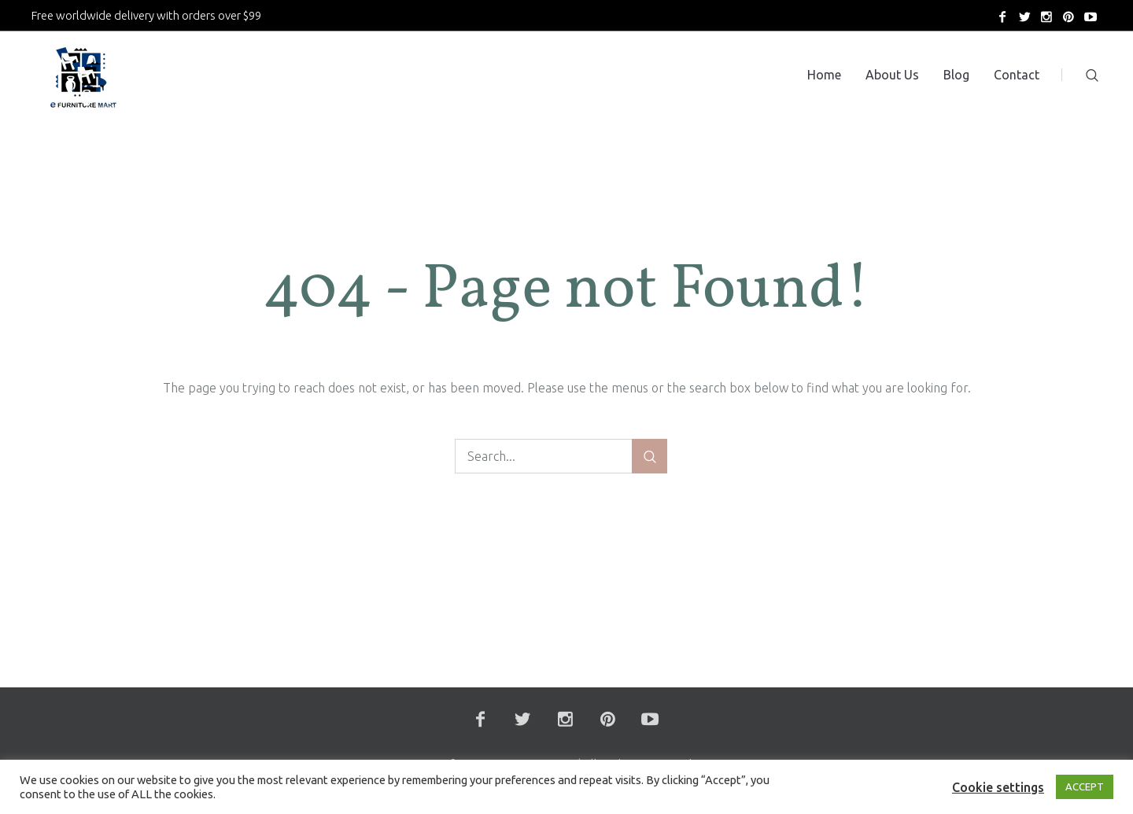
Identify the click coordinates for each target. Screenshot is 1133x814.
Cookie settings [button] (998, 787)
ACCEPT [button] (1084, 786)
